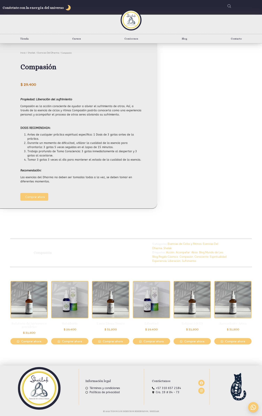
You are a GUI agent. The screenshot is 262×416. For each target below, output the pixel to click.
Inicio (22, 52)
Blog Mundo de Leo (211, 252)
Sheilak (31, 52)
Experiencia (159, 261)
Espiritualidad (218, 256)
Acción (170, 252)
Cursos (76, 38)
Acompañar (183, 252)
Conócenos (131, 38)
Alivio (194, 252)
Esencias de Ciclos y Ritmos (185, 243)
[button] (253, 407)
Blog (184, 38)
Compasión (186, 256)
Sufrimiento (189, 261)
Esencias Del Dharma (48, 52)
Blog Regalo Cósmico (165, 256)
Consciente (201, 256)
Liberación (174, 261)
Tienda (24, 38)
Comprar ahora (35, 197)
